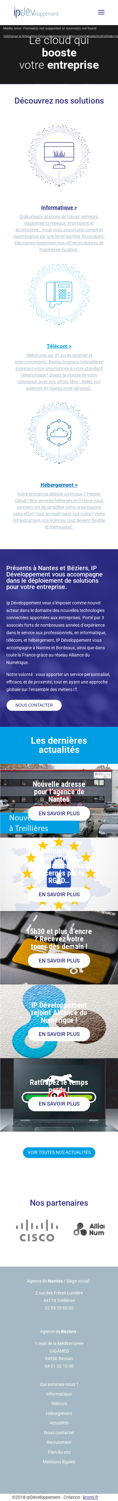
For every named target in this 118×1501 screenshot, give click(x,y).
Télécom (59, 1403)
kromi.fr (90, 1497)
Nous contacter (34, 705)
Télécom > (59, 346)
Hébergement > (59, 485)
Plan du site (59, 1452)
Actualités (59, 1422)
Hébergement (59, 1413)
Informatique (59, 1393)
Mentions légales (59, 1461)
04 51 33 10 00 (59, 1366)
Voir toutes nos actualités (59, 1152)
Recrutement (59, 1442)
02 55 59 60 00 (59, 1308)
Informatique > (59, 207)
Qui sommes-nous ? (59, 1384)
